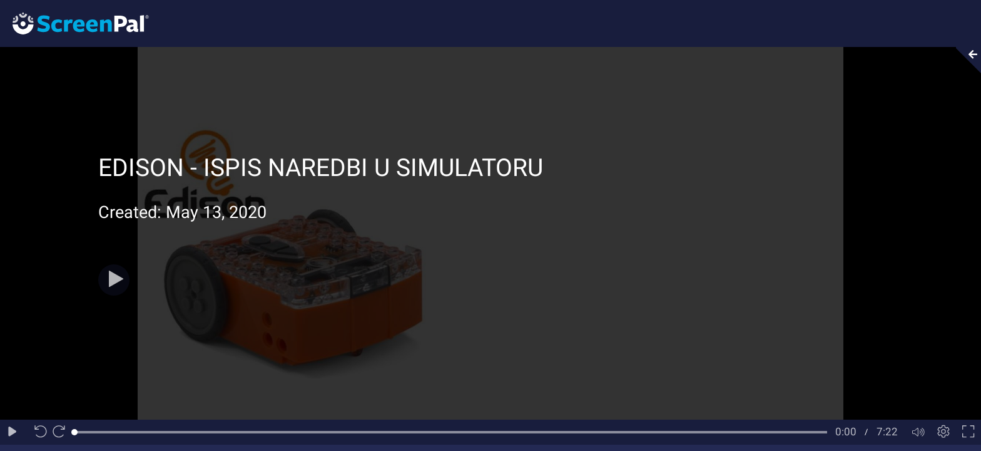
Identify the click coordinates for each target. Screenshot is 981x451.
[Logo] (74, 23)
